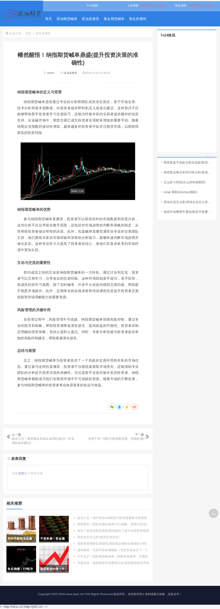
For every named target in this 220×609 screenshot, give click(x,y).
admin (49, 72)
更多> (210, 157)
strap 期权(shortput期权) (180, 192)
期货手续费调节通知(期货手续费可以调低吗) (188, 212)
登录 (21, 473)
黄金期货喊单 (114, 19)
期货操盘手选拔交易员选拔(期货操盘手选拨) (188, 162)
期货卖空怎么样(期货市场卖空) (98, 537)
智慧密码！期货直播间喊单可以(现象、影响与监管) (112, 524)
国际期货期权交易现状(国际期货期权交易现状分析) (112, 543)
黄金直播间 (138, 19)
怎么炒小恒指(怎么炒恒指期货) (185, 182)
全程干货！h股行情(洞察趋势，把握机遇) (116, 438)
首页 (48, 19)
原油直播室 (90, 19)
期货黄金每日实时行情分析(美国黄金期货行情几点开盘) (188, 172)
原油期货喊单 (67, 19)
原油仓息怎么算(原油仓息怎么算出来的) (188, 202)
